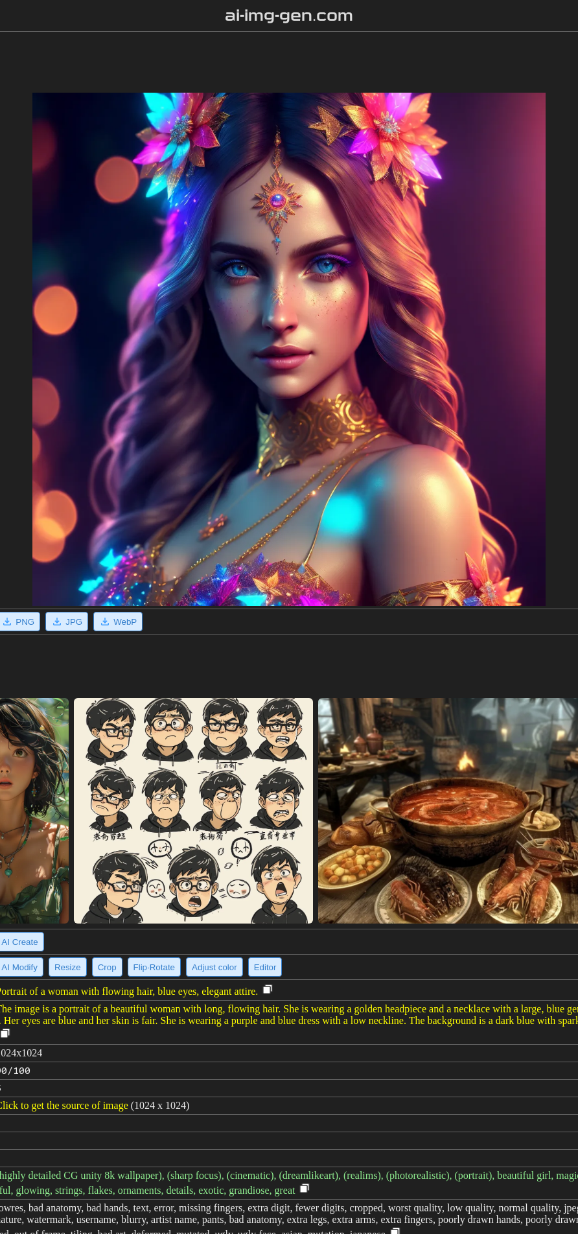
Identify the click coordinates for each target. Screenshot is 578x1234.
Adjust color (214, 967)
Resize (67, 967)
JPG (66, 621)
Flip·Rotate (154, 967)
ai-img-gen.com (289, 15)
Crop (107, 967)
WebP (118, 621)
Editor (265, 967)
